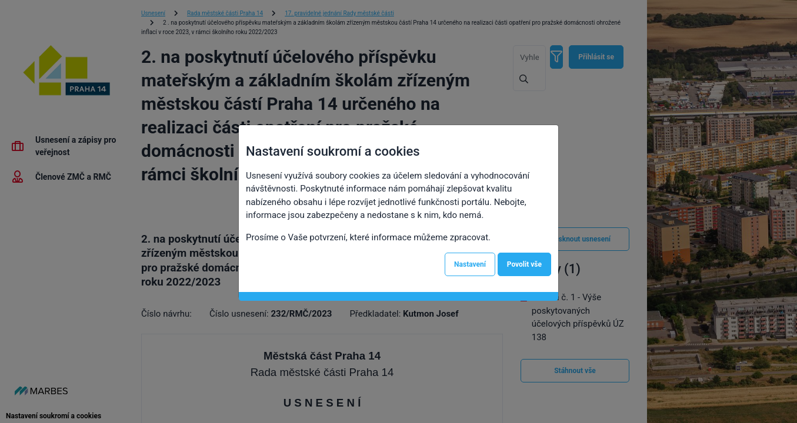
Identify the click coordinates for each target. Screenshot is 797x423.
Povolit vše (524, 264)
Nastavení (470, 264)
